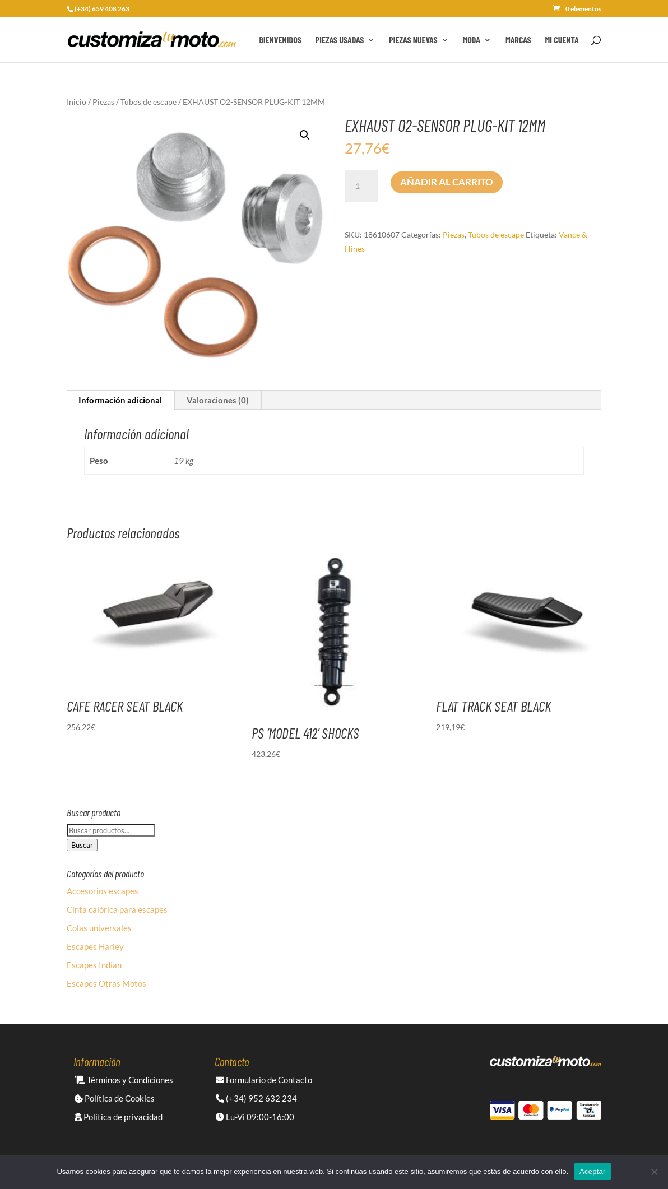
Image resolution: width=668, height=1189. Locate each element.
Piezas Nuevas (413, 40)
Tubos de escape (148, 101)
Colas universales (99, 928)
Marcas (518, 40)
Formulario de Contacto (264, 1080)
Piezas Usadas (340, 40)
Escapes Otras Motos (106, 983)
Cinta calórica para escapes (117, 909)
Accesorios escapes (102, 891)
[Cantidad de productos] (361, 186)
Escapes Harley (95, 946)
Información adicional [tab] (120, 400)
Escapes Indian (94, 965)
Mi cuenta (562, 40)
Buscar (82, 844)
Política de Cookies (115, 1098)
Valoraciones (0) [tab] (218, 400)
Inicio (76, 101)
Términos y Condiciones (124, 1080)
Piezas (103, 101)
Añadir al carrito (446, 182)
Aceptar (592, 1171)
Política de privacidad (119, 1117)
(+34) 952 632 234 (256, 1098)
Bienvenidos (280, 40)
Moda (471, 40)
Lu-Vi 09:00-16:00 (255, 1117)
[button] (305, 135)
